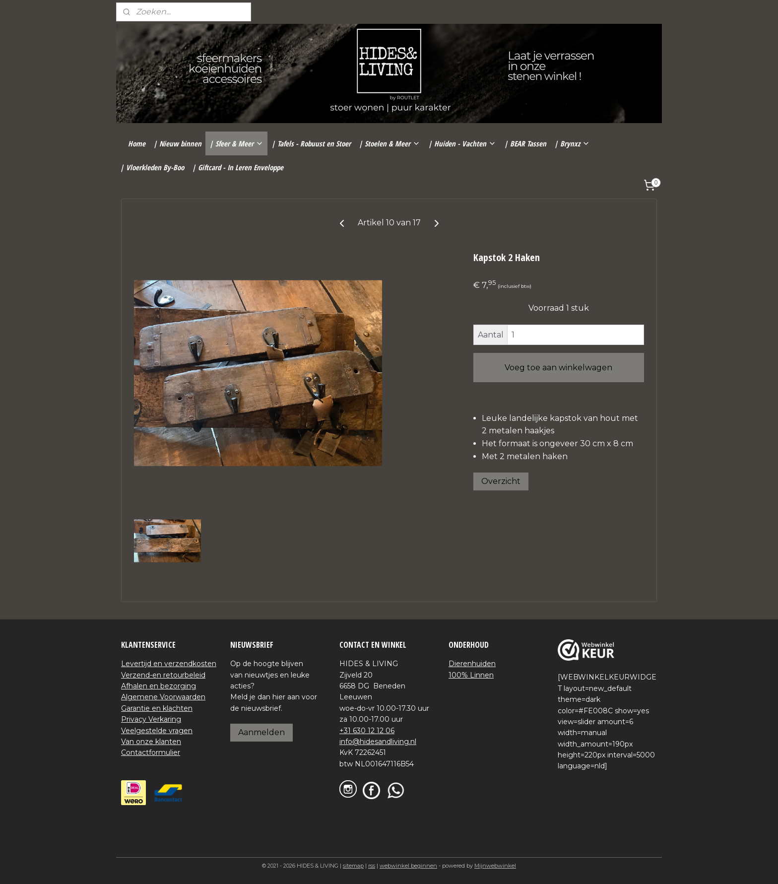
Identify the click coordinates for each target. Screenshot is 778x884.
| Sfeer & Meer (236, 143)
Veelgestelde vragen (157, 730)
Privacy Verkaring (151, 719)
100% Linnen (471, 675)
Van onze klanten (151, 741)
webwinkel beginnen (408, 865)
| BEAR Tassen (525, 143)
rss (371, 865)
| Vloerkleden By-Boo (152, 167)
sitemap (353, 865)
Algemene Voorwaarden (163, 696)
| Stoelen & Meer (389, 143)
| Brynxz (572, 143)
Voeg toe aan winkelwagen (558, 367)
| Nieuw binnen (177, 143)
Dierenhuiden (472, 663)
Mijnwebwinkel (495, 865)
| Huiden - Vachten (462, 143)
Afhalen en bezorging (158, 685)
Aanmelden (261, 732)
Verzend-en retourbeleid (163, 675)
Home (136, 143)
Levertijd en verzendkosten (168, 663)
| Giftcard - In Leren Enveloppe (237, 167)
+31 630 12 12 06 (366, 730)
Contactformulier (150, 752)
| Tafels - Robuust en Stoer (311, 143)
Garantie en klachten (157, 708)
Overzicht (500, 481)
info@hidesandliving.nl (377, 741)
